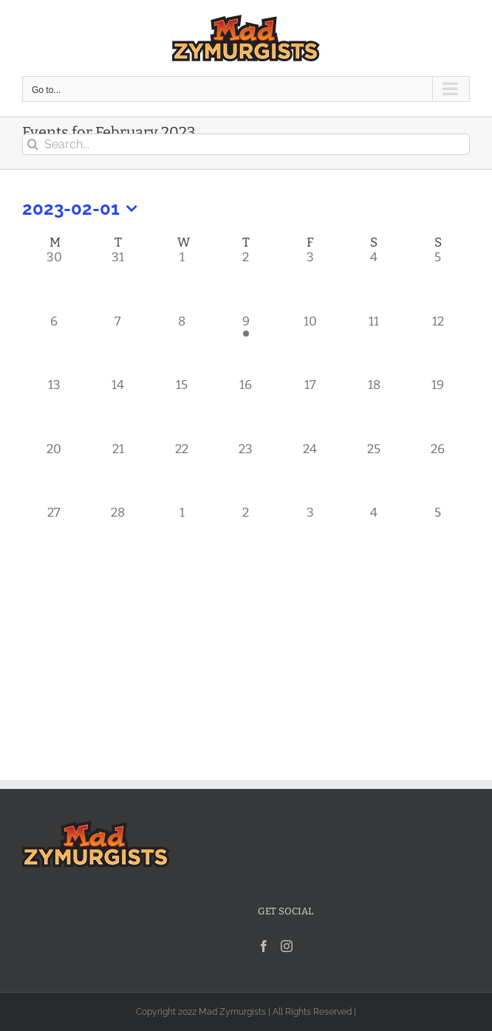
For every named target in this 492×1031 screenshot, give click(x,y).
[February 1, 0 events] (182, 281)
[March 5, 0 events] (438, 536)
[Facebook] (264, 946)
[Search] (33, 144)
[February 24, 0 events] (310, 473)
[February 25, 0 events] (374, 473)
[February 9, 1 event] (246, 345)
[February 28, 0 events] (118, 536)
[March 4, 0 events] (374, 536)
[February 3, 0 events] (310, 281)
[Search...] (246, 144)
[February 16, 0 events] (246, 408)
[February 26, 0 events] (438, 473)
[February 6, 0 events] (54, 345)
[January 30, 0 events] (54, 281)
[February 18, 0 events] (374, 408)
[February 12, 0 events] (438, 345)
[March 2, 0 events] (246, 536)
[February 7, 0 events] (118, 345)
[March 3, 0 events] (310, 536)
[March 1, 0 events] (182, 536)
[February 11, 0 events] (374, 345)
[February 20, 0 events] (54, 473)
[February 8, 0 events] (182, 345)
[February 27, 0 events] (54, 536)
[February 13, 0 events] (54, 408)
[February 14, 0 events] (118, 408)
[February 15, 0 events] (182, 408)
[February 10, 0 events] (310, 345)
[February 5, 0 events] (438, 281)
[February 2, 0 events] (246, 281)
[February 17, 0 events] (310, 408)
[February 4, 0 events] (374, 281)
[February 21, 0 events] (118, 473)
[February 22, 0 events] (182, 473)
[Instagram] (287, 946)
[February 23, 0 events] (246, 473)
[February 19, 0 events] (438, 408)
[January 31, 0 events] (118, 281)
